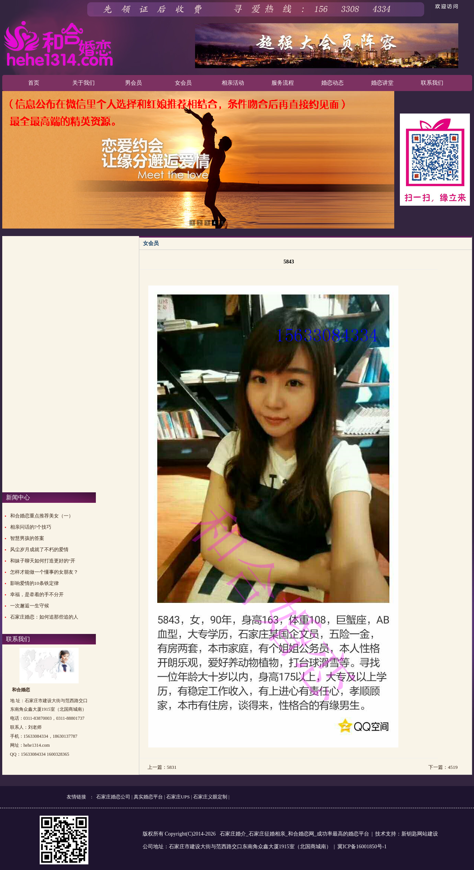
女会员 (183, 83)
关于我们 (83, 83)
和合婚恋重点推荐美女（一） (41, 516)
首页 (33, 83)
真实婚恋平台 (148, 797)
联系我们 (432, 83)
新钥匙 (409, 834)
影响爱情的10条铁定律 (34, 583)
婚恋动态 (332, 83)
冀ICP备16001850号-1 (361, 846)
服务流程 (282, 83)
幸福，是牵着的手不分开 (37, 594)
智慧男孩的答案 (27, 538)
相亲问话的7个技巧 (31, 527)
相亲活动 (233, 83)
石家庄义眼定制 (210, 797)
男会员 (133, 83)
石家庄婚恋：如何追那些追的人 (44, 617)
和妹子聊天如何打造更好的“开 (43, 561)
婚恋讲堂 (382, 83)
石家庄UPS (178, 797)
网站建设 (427, 834)
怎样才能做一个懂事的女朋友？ (44, 572)
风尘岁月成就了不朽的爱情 (39, 549)
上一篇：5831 (162, 767)
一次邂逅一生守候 (29, 605)
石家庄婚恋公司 (113, 797)
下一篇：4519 (443, 767)
